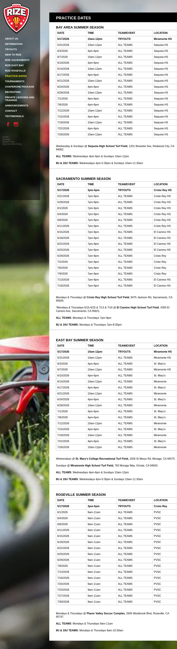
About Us (11, 38)
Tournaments (14, 81)
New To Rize (13, 54)
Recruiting (13, 92)
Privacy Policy (9, 142)
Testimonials (14, 116)
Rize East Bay (14, 65)
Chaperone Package (19, 86)
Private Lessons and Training (19, 99)
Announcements (16, 105)
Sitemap (6, 139)
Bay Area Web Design (12, 144)
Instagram (17, 124)
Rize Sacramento (17, 60)
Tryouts (11, 49)
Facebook (9, 124)
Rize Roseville (15, 70)
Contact (11, 110)
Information (14, 44)
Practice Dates (16, 76)
